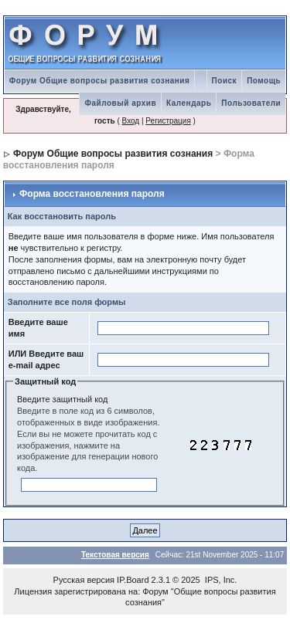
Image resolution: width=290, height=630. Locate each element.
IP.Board (132, 579)
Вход (131, 121)
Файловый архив (120, 103)
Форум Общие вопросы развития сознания (99, 80)
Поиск (224, 80)
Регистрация (167, 121)
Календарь (188, 103)
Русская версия (83, 579)
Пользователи (251, 103)
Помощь (264, 80)
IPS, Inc (220, 579)
